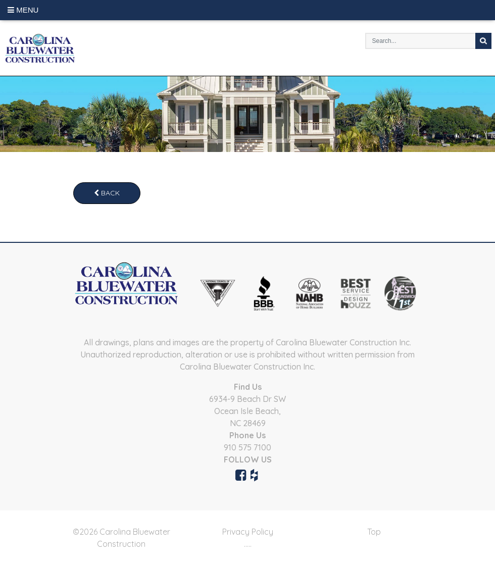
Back (107, 192)
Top (374, 532)
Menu (23, 10)
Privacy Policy (247, 532)
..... (248, 544)
